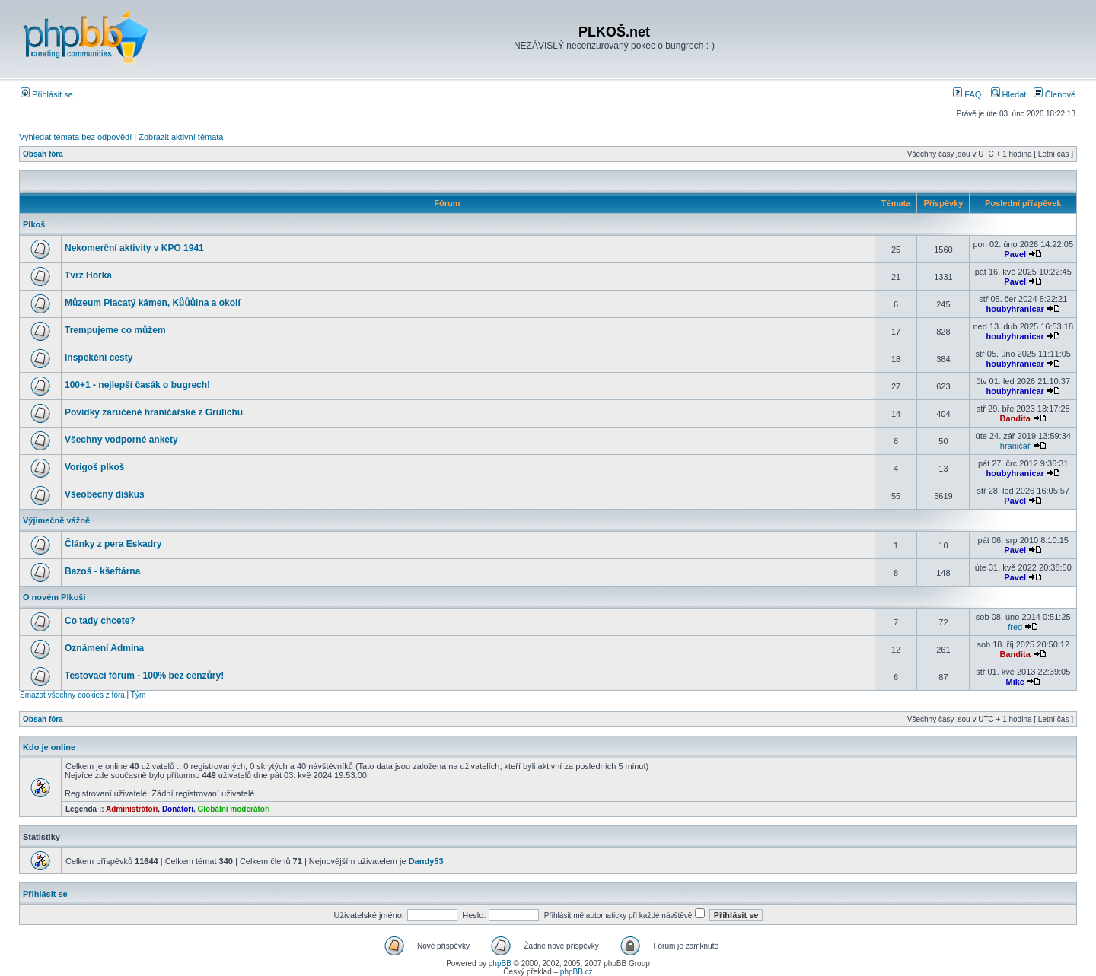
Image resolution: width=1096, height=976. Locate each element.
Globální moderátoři (234, 809)
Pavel (1015, 254)
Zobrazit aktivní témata (181, 136)
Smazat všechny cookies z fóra (72, 695)
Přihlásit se (47, 94)
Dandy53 (426, 861)
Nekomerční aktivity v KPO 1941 (134, 248)
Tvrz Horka (88, 275)
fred (1015, 626)
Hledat (1009, 94)
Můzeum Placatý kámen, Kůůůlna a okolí (153, 302)
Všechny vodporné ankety (121, 439)
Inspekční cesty (98, 357)
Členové (1054, 94)
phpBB (500, 963)
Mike (1014, 681)
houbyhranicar (1015, 308)
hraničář (1015, 445)
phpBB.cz (576, 972)
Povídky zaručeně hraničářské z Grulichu (154, 412)
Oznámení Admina (104, 648)
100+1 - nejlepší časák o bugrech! (137, 385)
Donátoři (177, 809)
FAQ (967, 94)
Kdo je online (49, 747)
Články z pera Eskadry (113, 544)
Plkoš (34, 224)
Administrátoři (132, 809)
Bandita (1015, 418)
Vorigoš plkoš (94, 467)
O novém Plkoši (54, 597)
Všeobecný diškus (105, 494)
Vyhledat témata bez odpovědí (75, 136)
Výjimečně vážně (56, 520)
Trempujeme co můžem (115, 330)
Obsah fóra (43, 154)
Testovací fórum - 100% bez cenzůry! (144, 675)
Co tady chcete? (100, 620)
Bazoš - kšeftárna (102, 571)
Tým (138, 695)
